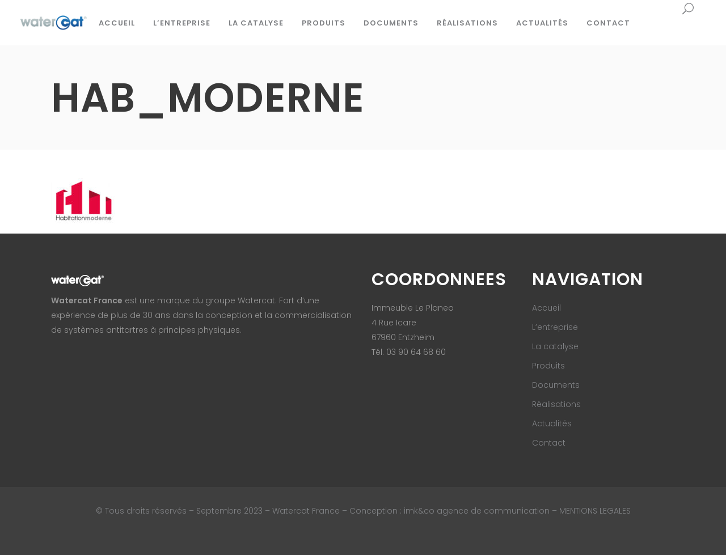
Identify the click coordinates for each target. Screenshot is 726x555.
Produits (548, 365)
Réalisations (556, 404)
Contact (548, 442)
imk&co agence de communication (478, 510)
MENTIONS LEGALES (595, 510)
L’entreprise (555, 327)
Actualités (552, 423)
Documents (556, 385)
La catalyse (555, 346)
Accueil (546, 307)
